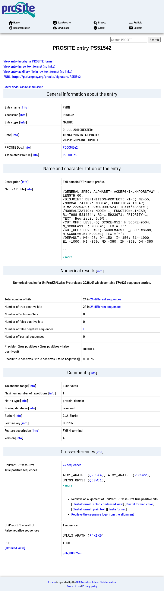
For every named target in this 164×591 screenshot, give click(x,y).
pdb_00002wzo (73, 566)
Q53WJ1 (95, 493)
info (24, 107)
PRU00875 (69, 155)
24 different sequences (105, 312)
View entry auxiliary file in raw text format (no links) (37, 71)
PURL (7, 76)
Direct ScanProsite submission (23, 87)
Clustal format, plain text (89, 522)
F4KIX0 (95, 548)
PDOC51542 (70, 147)
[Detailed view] (15, 561)
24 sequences (72, 477)
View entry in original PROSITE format (28, 61)
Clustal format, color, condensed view (98, 517)
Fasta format (117, 522)
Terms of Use (74, 586)
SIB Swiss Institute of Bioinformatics (96, 582)
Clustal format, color (139, 517)
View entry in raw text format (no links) (29, 66)
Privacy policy (89, 586)
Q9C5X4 (95, 487)
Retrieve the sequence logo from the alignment (102, 527)
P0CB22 (141, 487)
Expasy (52, 582)
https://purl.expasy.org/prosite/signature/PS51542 (46, 76)
